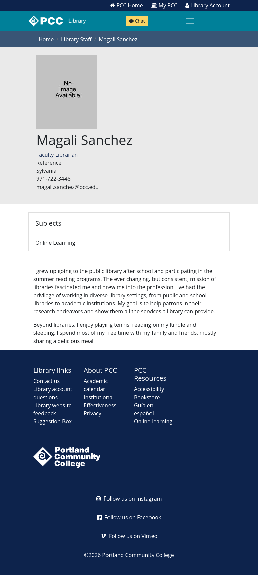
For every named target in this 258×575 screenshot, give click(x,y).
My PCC (164, 5)
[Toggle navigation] (190, 21)
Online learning (153, 421)
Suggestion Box (52, 421)
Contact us (46, 381)
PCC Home (126, 5)
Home (46, 39)
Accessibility (149, 389)
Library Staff (76, 39)
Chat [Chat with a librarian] (137, 21)
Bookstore (147, 397)
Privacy (92, 413)
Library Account (207, 5)
